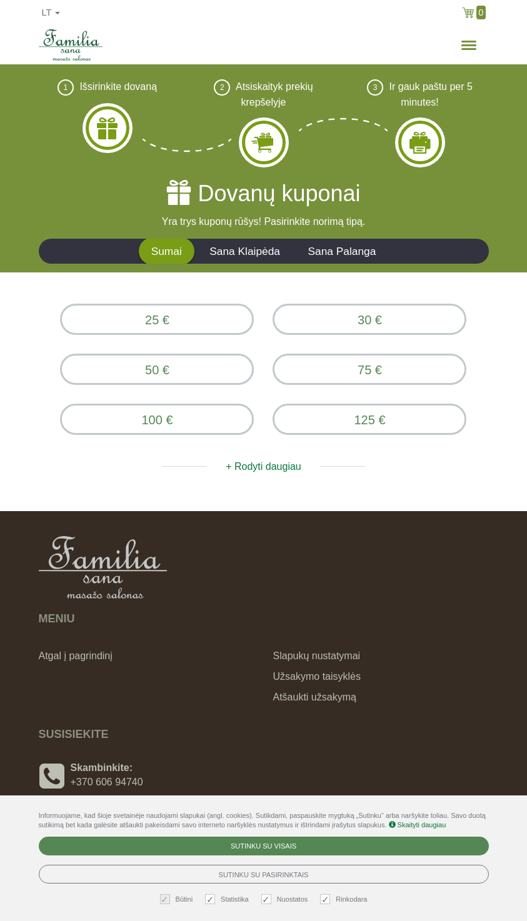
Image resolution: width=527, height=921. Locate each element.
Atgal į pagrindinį (76, 655)
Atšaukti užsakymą (314, 697)
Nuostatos (286, 899)
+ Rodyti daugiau (263, 466)
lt (51, 12)
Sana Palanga (342, 251)
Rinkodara (345, 899)
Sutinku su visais (263, 846)
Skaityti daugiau (417, 825)
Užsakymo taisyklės (317, 676)
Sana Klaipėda (244, 251)
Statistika (228, 899)
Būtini (178, 899)
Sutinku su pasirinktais (264, 875)
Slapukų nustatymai (317, 655)
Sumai (166, 251)
